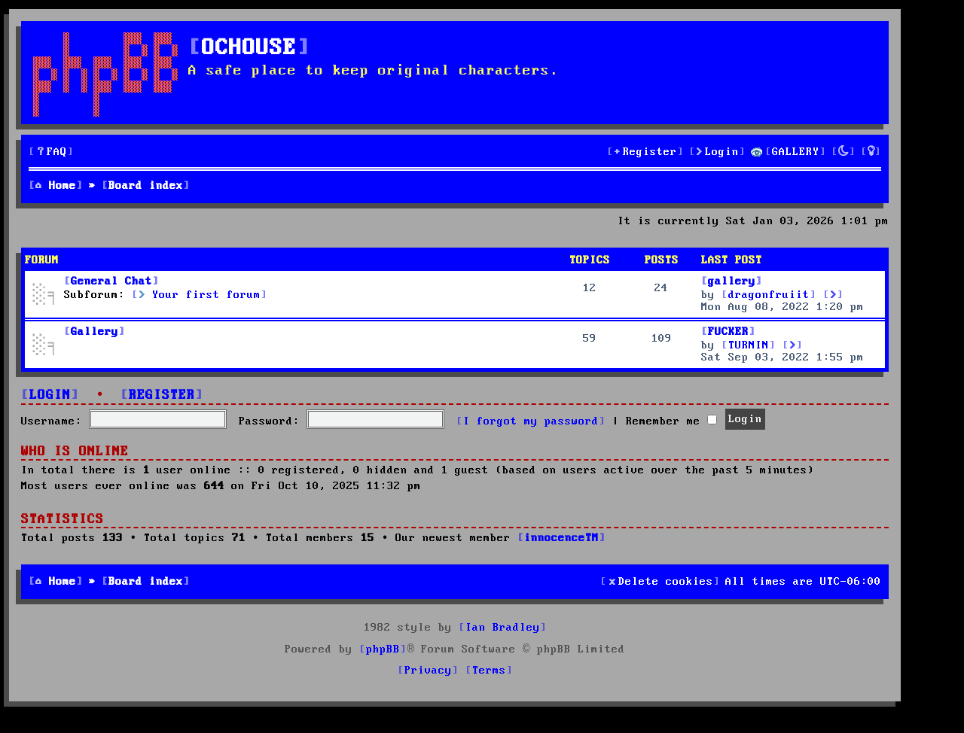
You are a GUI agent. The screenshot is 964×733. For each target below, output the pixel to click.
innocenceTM (561, 538)
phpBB (383, 649)
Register (162, 395)
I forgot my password (531, 421)
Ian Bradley (502, 628)
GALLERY (795, 152)
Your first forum (200, 295)
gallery (731, 281)
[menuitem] (51, 152)
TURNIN (748, 345)
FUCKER (728, 332)
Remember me (671, 421)
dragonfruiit (769, 295)
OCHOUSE (249, 48)
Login (50, 395)
